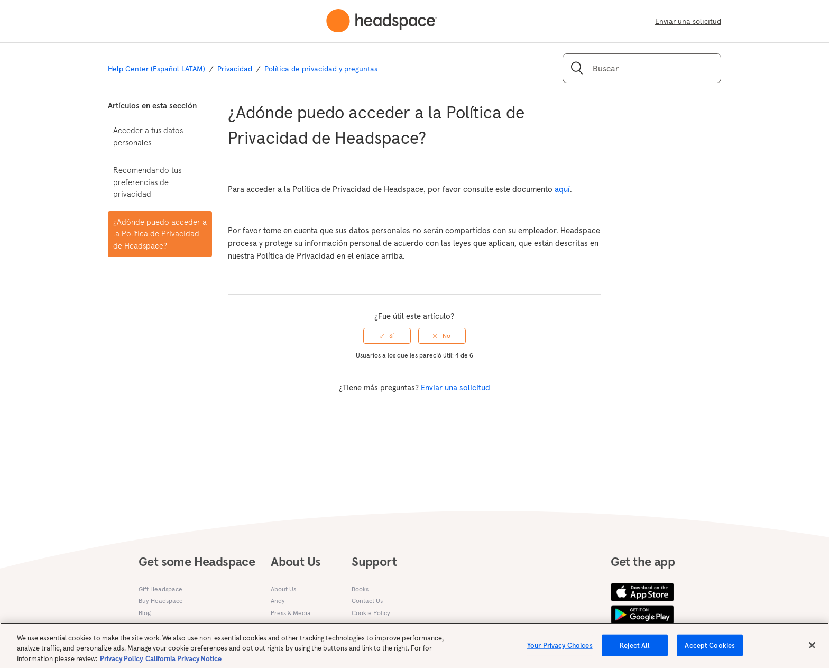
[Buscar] (642, 68)
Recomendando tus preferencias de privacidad (147, 182)
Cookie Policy (371, 613)
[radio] (387, 336)
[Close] (812, 649)
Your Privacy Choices (560, 649)
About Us (283, 589)
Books (360, 589)
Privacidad (234, 69)
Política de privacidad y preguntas (320, 69)
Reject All (635, 649)
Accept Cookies (710, 649)
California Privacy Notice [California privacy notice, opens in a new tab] (183, 662)
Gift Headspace (160, 589)
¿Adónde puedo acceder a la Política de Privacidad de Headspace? (160, 234)
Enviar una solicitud (688, 21)
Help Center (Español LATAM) (156, 69)
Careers (282, 624)
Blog (145, 613)
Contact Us (367, 601)
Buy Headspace (161, 601)
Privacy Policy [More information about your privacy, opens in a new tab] (121, 662)
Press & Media (291, 613)
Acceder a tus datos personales (148, 136)
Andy (278, 601)
